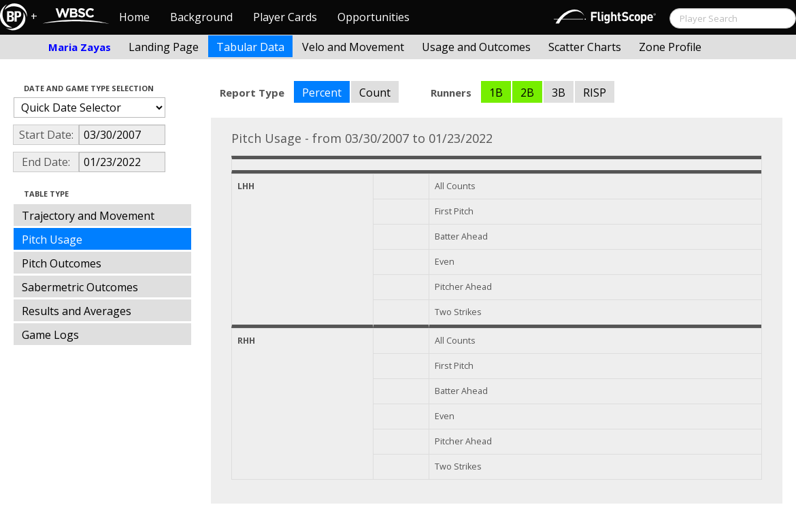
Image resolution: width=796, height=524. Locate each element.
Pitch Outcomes (61, 263)
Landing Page (164, 46)
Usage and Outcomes (476, 46)
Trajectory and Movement (88, 215)
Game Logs (50, 334)
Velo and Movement (353, 46)
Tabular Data (250, 46)
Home (134, 17)
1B (496, 92)
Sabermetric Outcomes (80, 287)
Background (201, 17)
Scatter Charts (584, 46)
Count (375, 92)
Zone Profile (670, 46)
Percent (322, 92)
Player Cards (285, 17)
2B (527, 92)
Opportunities (373, 17)
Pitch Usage (52, 239)
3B (558, 92)
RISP (594, 92)
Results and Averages (76, 311)
